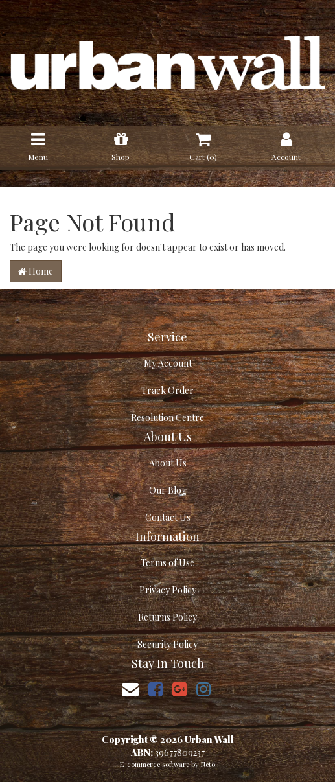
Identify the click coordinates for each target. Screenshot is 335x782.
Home (35, 271)
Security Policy (167, 644)
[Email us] (130, 688)
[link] (155, 688)
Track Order (167, 390)
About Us (168, 463)
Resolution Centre (167, 417)
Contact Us (168, 517)
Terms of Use (167, 563)
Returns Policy (167, 617)
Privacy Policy (167, 590)
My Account (168, 363)
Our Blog (168, 490)
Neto (208, 764)
